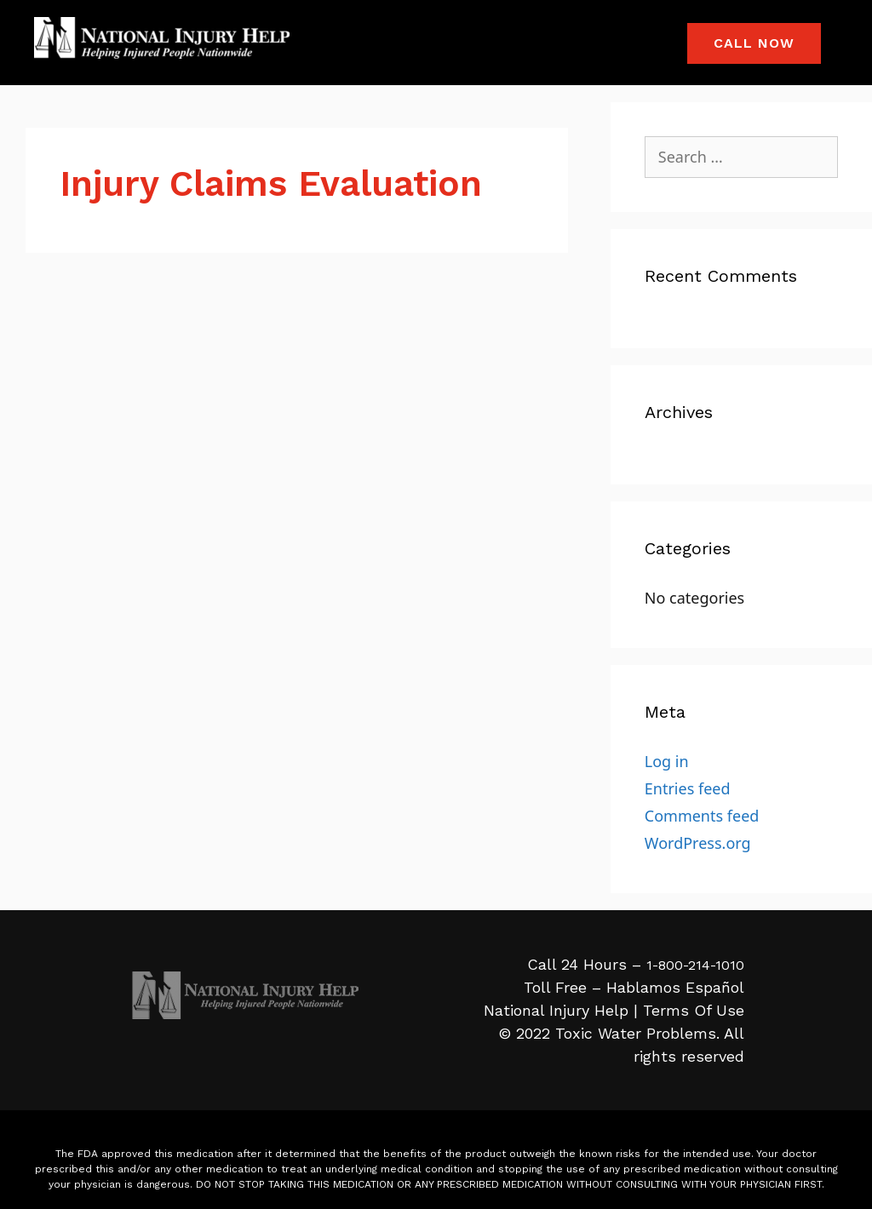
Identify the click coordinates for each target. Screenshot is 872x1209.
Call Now (754, 43)
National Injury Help (556, 1010)
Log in (667, 761)
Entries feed (688, 788)
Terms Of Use (693, 1010)
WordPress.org (698, 843)
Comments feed (702, 815)
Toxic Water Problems (635, 1033)
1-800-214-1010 (695, 965)
